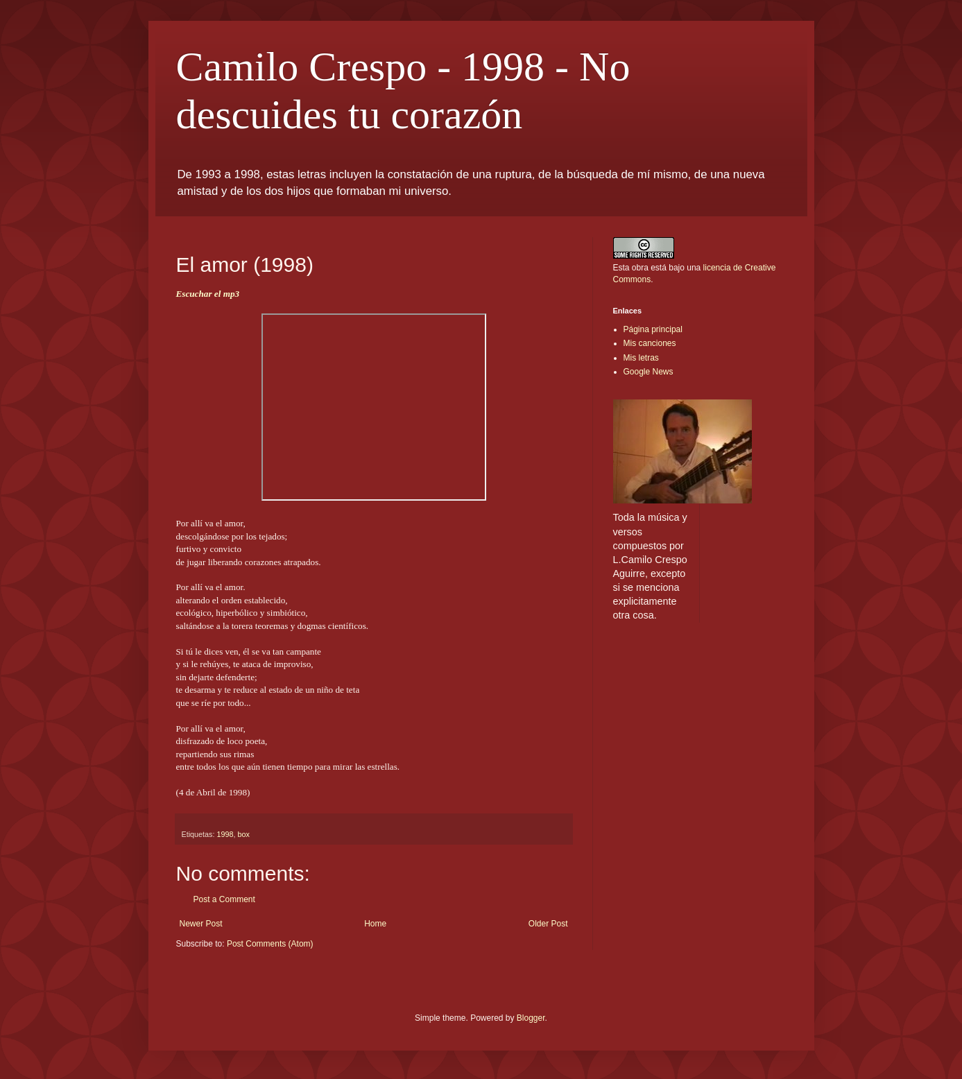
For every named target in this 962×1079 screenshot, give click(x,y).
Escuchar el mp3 (208, 293)
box (244, 834)
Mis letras (641, 358)
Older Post (548, 924)
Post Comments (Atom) (270, 944)
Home (375, 924)
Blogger (531, 1018)
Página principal (653, 329)
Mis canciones (650, 343)
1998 (225, 834)
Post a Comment (224, 899)
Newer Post (201, 924)
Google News (648, 372)
